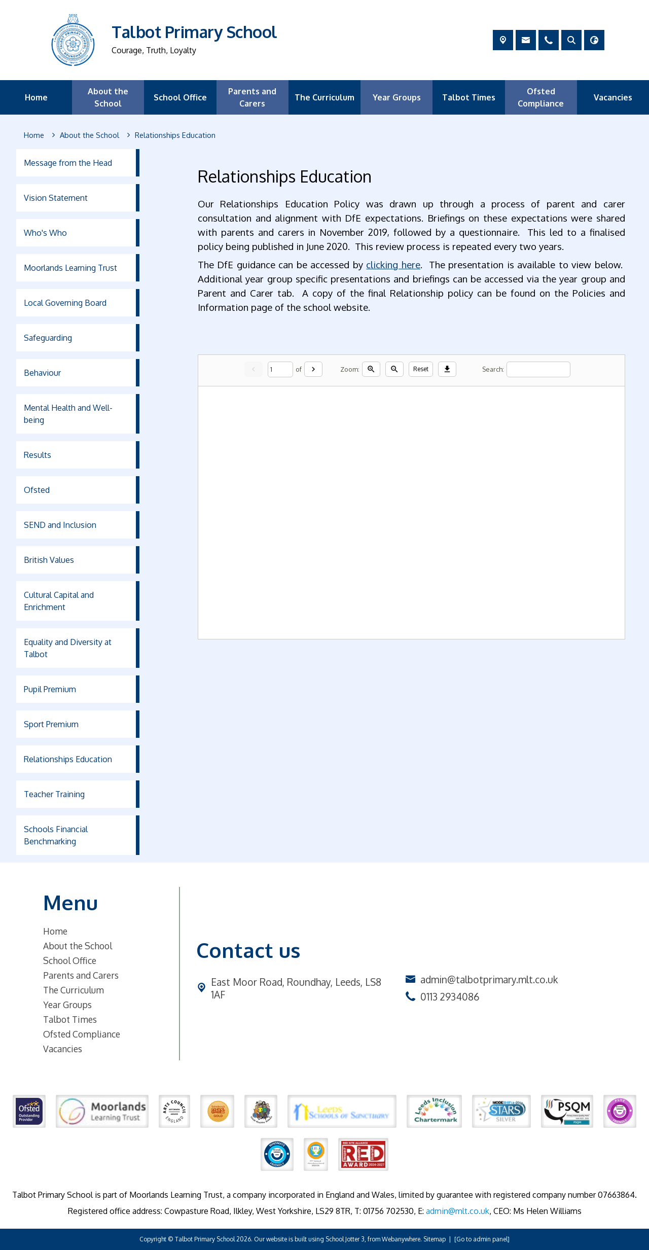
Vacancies (62, 1048)
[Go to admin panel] (482, 1239)
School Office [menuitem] (180, 97)
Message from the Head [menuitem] (68, 163)
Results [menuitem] (37, 455)
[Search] (538, 369)
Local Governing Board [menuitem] (65, 303)
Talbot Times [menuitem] (468, 97)
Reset (420, 369)
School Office (69, 960)
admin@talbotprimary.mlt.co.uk (489, 979)
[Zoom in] (371, 369)
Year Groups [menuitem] (397, 97)
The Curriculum (73, 989)
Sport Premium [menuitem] (51, 724)
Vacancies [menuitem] (613, 97)
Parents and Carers (81, 975)
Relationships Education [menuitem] (68, 759)
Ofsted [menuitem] (37, 490)
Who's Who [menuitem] (45, 233)
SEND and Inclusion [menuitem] (60, 525)
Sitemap (434, 1239)
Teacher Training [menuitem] (54, 794)
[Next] (313, 369)
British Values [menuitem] (49, 560)
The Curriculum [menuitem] (324, 97)
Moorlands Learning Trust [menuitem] (70, 268)
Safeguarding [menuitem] (48, 338)
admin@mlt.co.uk (457, 1211)
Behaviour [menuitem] (42, 373)
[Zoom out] (394, 369)
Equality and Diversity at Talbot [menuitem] (68, 648)
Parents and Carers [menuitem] (252, 97)
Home (55, 931)
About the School (77, 945)
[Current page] (280, 369)
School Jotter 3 (345, 1239)
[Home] (34, 135)
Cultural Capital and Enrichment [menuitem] (59, 601)
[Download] (447, 369)
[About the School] (89, 135)
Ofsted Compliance (81, 1034)
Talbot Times (70, 1019)
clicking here (394, 264)
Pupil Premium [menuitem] (50, 689)
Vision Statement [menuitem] (56, 198)
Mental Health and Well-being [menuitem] (68, 414)
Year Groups (67, 1004)
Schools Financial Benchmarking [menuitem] (56, 835)
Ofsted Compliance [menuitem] (541, 97)
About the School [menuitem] (108, 97)
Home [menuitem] (36, 97)
